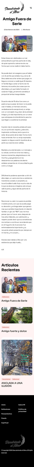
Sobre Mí (21, 405)
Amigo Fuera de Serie (14, 300)
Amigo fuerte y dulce (14, 331)
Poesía (3, 418)
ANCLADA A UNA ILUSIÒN (11, 385)
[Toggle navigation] (31, 7)
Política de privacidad (22, 410)
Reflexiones (5, 297)
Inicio (3, 405)
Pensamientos (6, 379)
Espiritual (4, 423)
